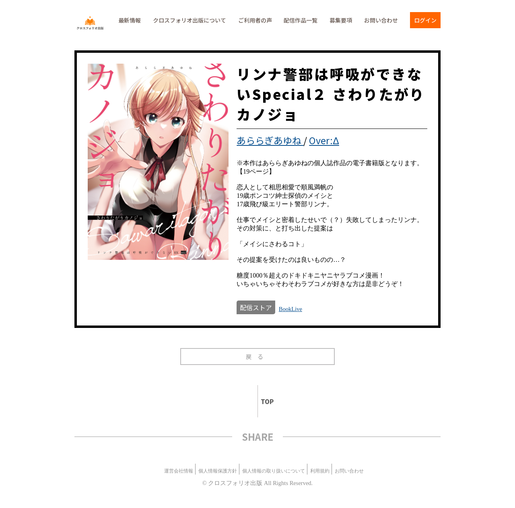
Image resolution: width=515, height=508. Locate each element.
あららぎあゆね (270, 140)
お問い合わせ (381, 20)
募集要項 (341, 20)
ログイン (425, 20)
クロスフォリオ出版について (189, 20)
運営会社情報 (178, 471)
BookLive (290, 309)
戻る (258, 356)
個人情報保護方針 (217, 471)
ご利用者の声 (255, 20)
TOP (264, 401)
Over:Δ (324, 140)
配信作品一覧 (300, 20)
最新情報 (129, 20)
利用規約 (320, 471)
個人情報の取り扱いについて (273, 471)
